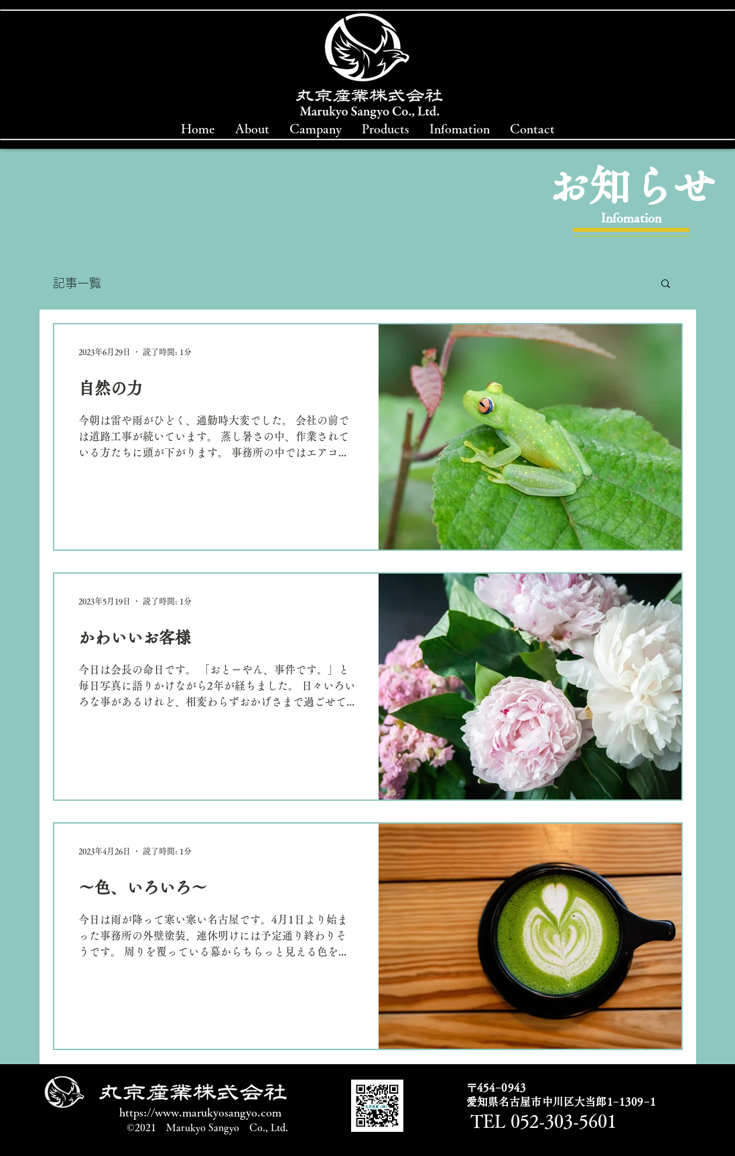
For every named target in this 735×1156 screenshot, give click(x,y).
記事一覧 (77, 283)
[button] (665, 284)
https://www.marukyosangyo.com (200, 1112)
